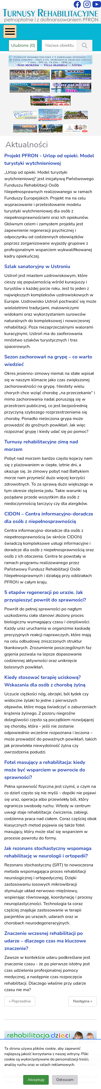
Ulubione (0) (23, 45)
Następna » (82, 1001)
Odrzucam (65, 1079)
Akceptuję (35, 1079)
